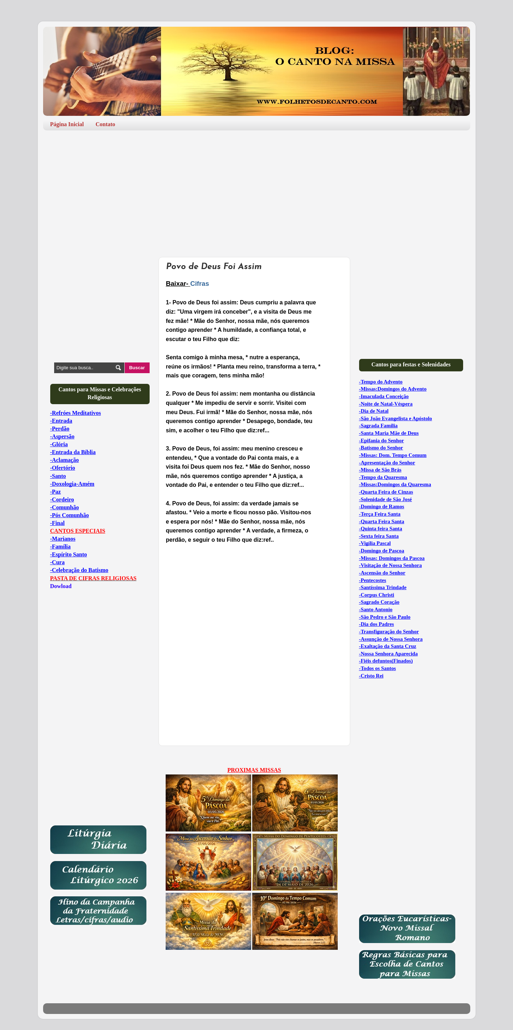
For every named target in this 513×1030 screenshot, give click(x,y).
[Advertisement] (256, 191)
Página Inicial (67, 124)
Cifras (199, 283)
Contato (105, 124)
